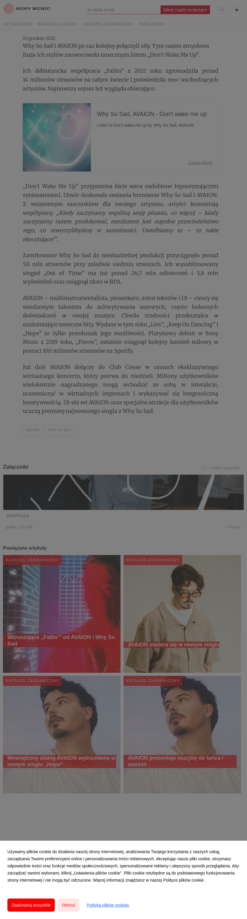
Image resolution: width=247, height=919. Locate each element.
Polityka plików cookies (107, 905)
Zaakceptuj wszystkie (31, 905)
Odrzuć (68, 905)
